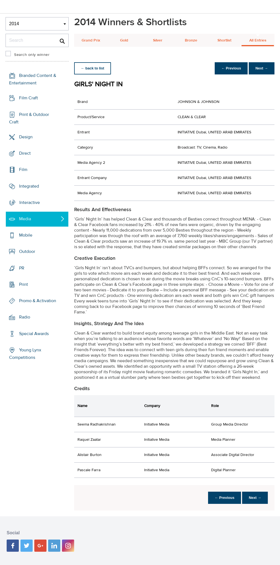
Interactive (29, 202)
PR (21, 268)
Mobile (25, 235)
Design (26, 137)
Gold (124, 40)
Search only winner (32, 54)
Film (23, 169)
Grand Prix (91, 40)
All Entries (257, 40)
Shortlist (224, 40)
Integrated (29, 186)
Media (25, 219)
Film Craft (28, 98)
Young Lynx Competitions (25, 353)
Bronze (191, 40)
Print (23, 284)
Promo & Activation (37, 301)
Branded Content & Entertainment (32, 79)
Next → (261, 68)
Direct (25, 153)
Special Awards (34, 333)
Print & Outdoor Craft (29, 118)
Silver (157, 40)
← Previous (231, 68)
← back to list (92, 68)
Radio (24, 317)
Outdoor (27, 251)
